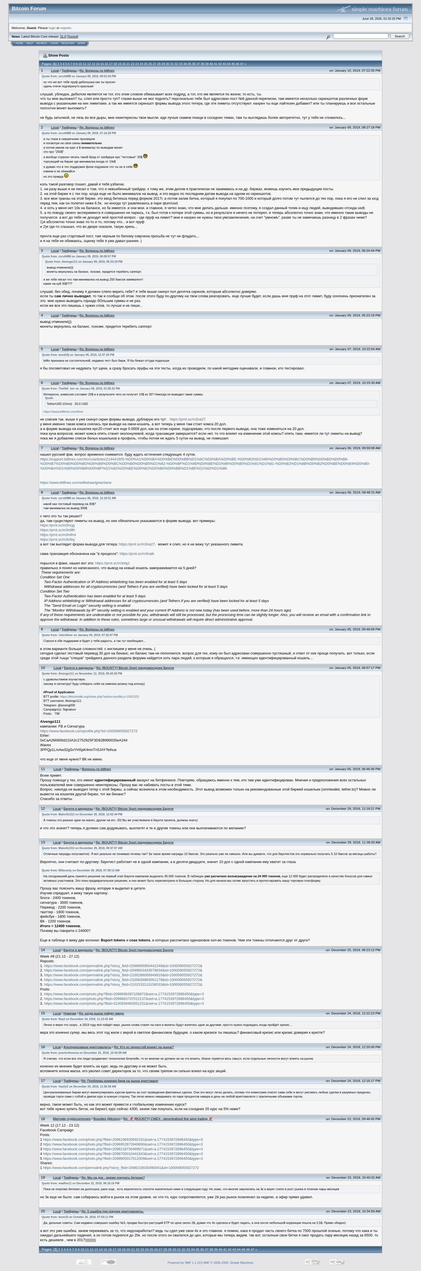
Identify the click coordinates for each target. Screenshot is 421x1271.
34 (185, 64)
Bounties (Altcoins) (106, 1118)
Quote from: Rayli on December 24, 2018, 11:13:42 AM (77, 1019)
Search (42, 43)
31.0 (63, 36)
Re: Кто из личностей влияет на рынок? (144, 1047)
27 (154, 64)
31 (172, 64)
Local (55, 70)
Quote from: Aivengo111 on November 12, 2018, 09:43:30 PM (82, 673)
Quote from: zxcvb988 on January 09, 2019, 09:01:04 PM (79, 76)
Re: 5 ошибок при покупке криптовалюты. (112, 1211)
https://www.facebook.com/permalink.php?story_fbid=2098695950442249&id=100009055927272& (123, 966)
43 (224, 64)
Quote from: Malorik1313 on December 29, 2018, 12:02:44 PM (82, 814)
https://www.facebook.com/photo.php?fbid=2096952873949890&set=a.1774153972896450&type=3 (123, 1144)
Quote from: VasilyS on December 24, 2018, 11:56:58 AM (79, 1086)
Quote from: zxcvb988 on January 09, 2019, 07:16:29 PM (79, 133)
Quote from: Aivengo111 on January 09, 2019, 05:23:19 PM (84, 261)
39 (207, 64)
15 (102, 64)
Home (19, 43)
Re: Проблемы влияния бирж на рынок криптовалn (119, 1080)
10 (80, 64)
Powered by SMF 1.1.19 (184, 1262)
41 (215, 64)
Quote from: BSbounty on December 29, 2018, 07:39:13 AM (81, 870)
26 (150, 64)
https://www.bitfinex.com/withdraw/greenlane (76, 482)
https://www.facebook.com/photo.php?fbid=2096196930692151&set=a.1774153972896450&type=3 (123, 1139)
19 (119, 64)
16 (106, 64)
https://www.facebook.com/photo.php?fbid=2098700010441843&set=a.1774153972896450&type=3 (123, 1154)
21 (128, 64)
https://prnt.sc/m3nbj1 (112, 563)
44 (228, 64)
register (65, 28)
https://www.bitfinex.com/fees (63, 411)
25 (145, 64)
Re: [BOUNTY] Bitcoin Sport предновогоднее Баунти (135, 668)
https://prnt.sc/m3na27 (188, 419)
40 (211, 64)
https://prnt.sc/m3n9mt (58, 535)
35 (189, 64)
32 (176, 64)
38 (202, 64)
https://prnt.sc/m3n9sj (57, 539)
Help (30, 43)
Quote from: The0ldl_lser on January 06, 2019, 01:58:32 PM (81, 388)
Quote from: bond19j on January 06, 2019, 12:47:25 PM (78, 354)
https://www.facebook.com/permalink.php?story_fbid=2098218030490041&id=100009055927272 (121, 1168)
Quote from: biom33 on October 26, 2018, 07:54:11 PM (77, 1217)
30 (167, 64)
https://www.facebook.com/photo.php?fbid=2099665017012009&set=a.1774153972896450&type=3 (123, 1158)
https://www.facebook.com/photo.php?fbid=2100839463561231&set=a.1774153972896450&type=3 (124, 1003)
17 (111, 64)
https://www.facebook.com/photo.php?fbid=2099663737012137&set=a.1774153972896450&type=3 (124, 999)
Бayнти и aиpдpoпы (78, 668)
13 (93, 64)
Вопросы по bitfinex (96, 769)
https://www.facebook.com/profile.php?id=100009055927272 (89, 731)
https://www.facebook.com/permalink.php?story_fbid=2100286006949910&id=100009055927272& (123, 975)
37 (198, 64)
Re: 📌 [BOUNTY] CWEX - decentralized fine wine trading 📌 (168, 1118)
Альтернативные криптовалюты (87, 1047)
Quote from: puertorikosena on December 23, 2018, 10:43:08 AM (84, 1052)
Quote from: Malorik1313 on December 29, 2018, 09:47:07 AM (82, 848)
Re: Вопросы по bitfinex (96, 70)
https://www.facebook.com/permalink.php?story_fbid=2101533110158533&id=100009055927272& (123, 984)
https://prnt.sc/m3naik (137, 554)
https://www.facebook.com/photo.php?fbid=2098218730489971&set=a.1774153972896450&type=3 (123, 1149)
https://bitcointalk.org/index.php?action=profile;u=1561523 (99, 696)
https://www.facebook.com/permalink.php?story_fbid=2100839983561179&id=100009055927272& (123, 980)
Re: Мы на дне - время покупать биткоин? (113, 1177)
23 (137, 64)
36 (193, 64)
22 (132, 64)
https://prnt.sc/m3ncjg (57, 525)
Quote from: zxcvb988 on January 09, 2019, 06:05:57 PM (79, 256)
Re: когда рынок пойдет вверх (101, 1013)
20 (124, 64)
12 (89, 64)
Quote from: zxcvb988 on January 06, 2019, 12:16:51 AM (79, 498)
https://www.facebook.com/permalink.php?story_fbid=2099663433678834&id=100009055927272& (123, 970)
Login (54, 43)
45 (233, 64)
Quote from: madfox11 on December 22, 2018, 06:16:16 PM (80, 1183)
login (52, 28)
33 (180, 64)
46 (237, 64)
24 (141, 64)
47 (241, 64)
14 (97, 64)
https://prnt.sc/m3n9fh (57, 530)
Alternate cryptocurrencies (72, 1118)
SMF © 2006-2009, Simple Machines (228, 1262)
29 (163, 64)
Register (67, 43)
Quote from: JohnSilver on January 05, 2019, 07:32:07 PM (80, 635)
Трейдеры (68, 70)
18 (115, 64)
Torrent (72, 36)
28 (159, 64)
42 (220, 64)
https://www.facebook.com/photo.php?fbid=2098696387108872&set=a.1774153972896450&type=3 (124, 994)
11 (84, 64)
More (81, 43)
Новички (69, 1013)
